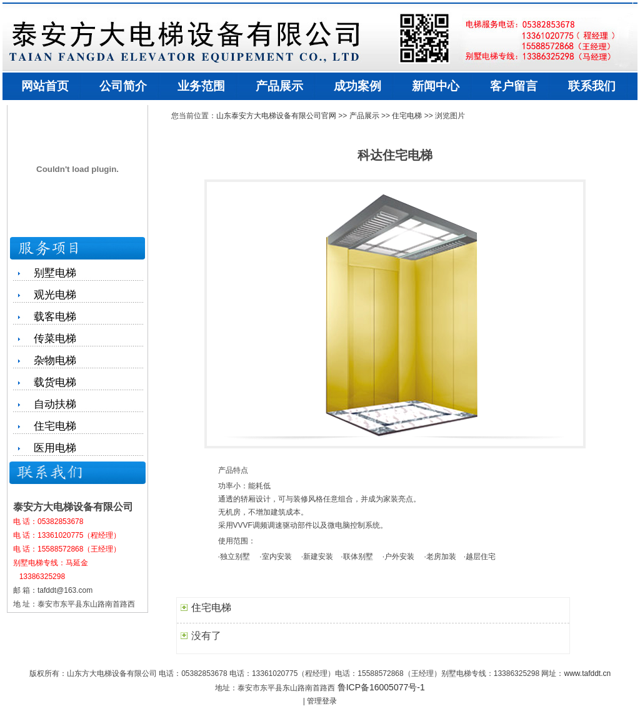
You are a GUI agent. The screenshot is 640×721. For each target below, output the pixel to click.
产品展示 (364, 115)
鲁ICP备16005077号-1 (381, 687)
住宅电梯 (407, 115)
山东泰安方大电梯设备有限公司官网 (276, 115)
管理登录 (322, 701)
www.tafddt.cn (587, 673)
